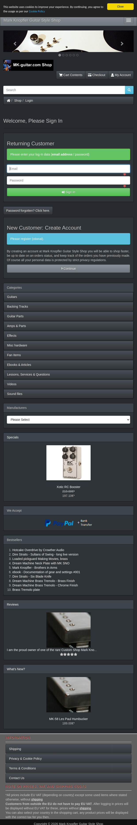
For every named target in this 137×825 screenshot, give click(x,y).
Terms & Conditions (22, 768)
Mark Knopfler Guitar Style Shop (32, 20)
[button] (13, 41)
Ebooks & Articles (19, 364)
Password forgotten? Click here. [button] (28, 210)
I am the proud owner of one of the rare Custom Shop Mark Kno (50, 650)
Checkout (96, 75)
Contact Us (16, 778)
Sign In (68, 192)
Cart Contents (70, 75)
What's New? (16, 669)
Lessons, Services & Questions (28, 374)
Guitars (12, 296)
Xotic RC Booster (68, 487)
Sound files (14, 393)
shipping (37, 799)
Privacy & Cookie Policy (25, 758)
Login (29, 100)
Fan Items (14, 355)
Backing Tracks (17, 306)
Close (120, 6)
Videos (12, 384)
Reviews (13, 604)
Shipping (15, 748)
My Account (121, 75)
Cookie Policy (37, 11)
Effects (12, 335)
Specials (13, 437)
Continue (68, 268)
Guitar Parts (15, 316)
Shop (18, 100)
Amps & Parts (16, 325)
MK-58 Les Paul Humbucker (68, 719)
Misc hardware (17, 345)
